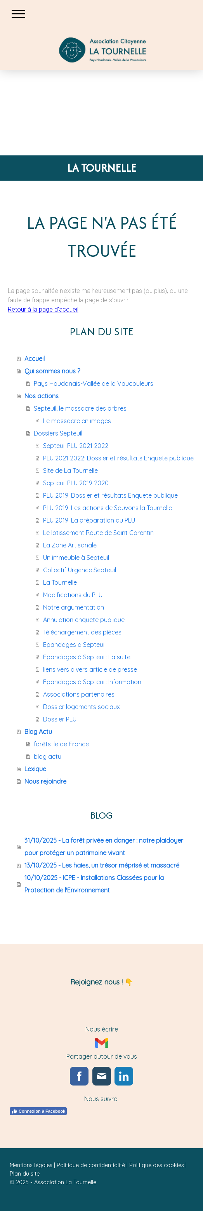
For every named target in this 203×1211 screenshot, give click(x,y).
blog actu (47, 756)
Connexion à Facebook (38, 1111)
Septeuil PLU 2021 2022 (75, 446)
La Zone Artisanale (70, 545)
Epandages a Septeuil (74, 644)
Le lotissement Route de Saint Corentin (98, 533)
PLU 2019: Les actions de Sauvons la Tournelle (107, 508)
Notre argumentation (73, 607)
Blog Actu (38, 731)
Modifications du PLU (72, 595)
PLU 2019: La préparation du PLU (89, 520)
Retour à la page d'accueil (43, 309)
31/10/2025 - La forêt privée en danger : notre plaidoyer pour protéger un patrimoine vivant (103, 846)
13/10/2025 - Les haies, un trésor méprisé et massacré (101, 865)
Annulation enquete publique (84, 620)
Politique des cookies (156, 1165)
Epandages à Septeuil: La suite (86, 657)
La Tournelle (60, 582)
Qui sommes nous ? (52, 371)
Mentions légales (31, 1165)
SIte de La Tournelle (70, 470)
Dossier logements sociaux (81, 707)
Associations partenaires (79, 694)
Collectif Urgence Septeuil (79, 570)
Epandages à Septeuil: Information (92, 682)
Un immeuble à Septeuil (76, 557)
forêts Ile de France (61, 744)
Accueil (34, 358)
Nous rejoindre (45, 781)
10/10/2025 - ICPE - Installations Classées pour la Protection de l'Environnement (94, 884)
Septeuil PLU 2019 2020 (76, 483)
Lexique (35, 769)
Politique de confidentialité (91, 1165)
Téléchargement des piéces (82, 632)
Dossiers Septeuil (58, 433)
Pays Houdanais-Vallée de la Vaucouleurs (93, 383)
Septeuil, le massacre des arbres (80, 408)
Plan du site (25, 1173)
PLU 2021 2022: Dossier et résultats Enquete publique (118, 458)
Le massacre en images (77, 421)
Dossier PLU (59, 719)
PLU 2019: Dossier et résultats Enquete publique (110, 495)
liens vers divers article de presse (90, 669)
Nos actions (41, 396)
